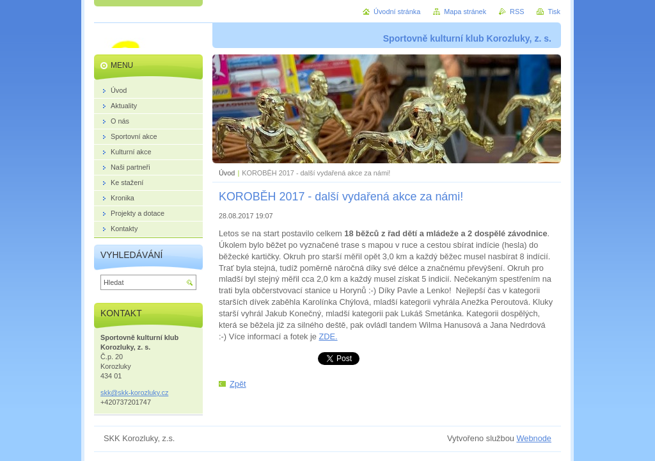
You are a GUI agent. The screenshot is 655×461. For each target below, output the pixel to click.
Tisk (554, 11)
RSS (517, 11)
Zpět (238, 384)
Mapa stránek (465, 11)
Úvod (227, 173)
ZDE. (328, 336)
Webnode (533, 438)
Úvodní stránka (397, 11)
